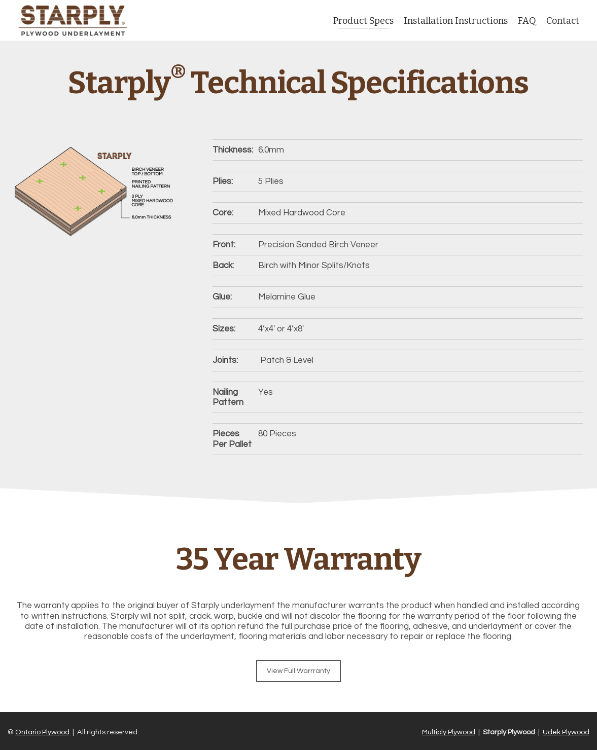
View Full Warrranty (298, 670)
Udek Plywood (566, 732)
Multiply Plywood (448, 732)
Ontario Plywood (42, 732)
